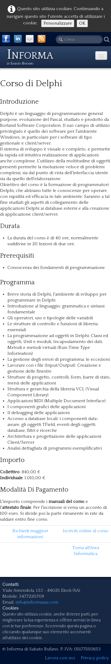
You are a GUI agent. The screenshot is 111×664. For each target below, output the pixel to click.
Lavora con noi (60, 657)
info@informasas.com (36, 602)
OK (82, 23)
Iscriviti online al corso (85, 530)
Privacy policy (95, 657)
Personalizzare (58, 23)
